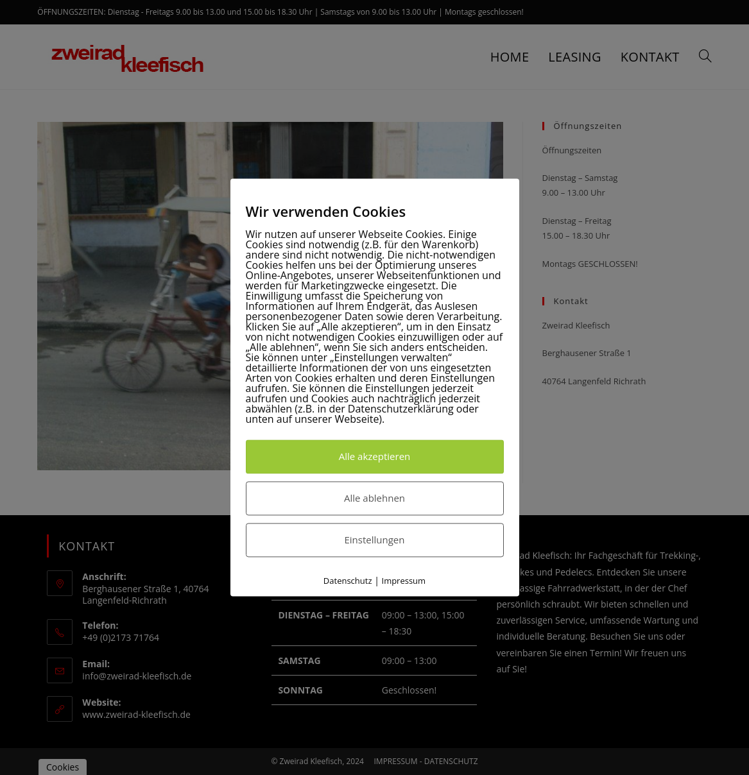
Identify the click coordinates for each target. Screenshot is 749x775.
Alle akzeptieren (375, 456)
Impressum (404, 580)
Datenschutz (347, 580)
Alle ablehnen (374, 497)
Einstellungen (375, 539)
